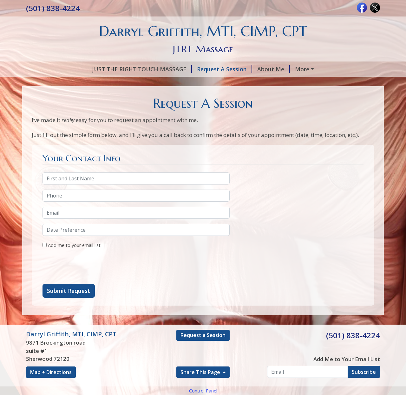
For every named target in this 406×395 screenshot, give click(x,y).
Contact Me (49, 96)
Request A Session (163, 69)
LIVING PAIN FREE (327, 82)
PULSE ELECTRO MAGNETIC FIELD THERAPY (93, 82)
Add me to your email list (72, 272)
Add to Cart (91, 96)
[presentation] (91, 293)
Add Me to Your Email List (346, 386)
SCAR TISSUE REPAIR (264, 82)
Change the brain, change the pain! (210, 96)
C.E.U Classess (137, 96)
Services (248, 69)
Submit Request (68, 317)
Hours (171, 82)
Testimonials (208, 82)
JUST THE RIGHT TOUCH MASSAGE (81, 69)
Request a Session (203, 362)
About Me (212, 69)
